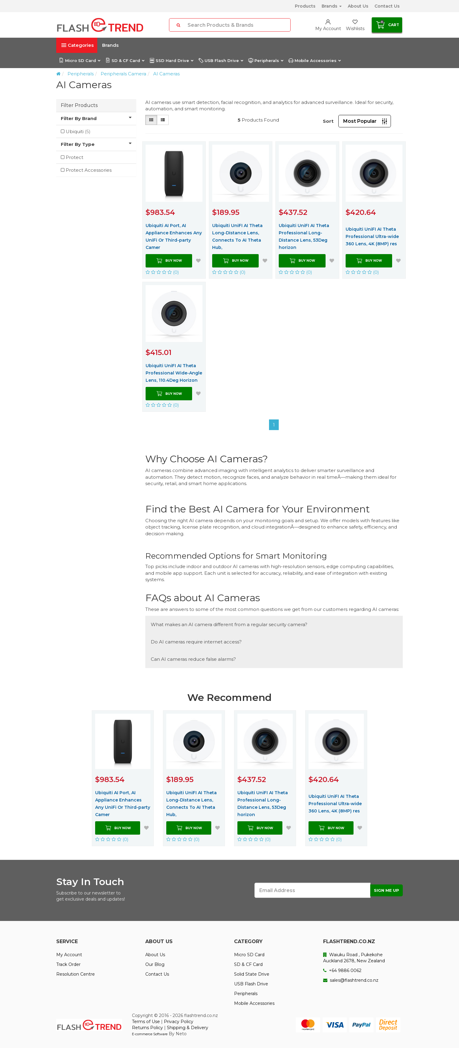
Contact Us (387, 6)
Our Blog (154, 964)
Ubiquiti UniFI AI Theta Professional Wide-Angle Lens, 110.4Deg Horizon (174, 373)
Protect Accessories (89, 170)
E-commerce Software (149, 1034)
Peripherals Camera (123, 74)
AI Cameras (166, 74)
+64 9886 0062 (342, 970)
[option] (122, 778)
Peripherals (265, 60)
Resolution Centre (75, 974)
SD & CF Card (124, 60)
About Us (358, 6)
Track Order (68, 964)
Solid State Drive (251, 974)
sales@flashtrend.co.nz (350, 980)
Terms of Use (146, 1021)
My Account (69, 954)
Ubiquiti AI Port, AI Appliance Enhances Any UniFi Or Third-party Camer (174, 236)
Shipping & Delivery (187, 1027)
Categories (77, 45)
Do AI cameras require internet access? (196, 642)
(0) (162, 272)
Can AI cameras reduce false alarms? (193, 659)
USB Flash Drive (220, 60)
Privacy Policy (178, 1021)
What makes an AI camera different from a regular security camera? (229, 624)
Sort (328, 121)
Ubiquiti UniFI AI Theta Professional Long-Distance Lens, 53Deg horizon (304, 236)
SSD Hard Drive (171, 60)
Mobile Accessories (314, 60)
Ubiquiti (78, 131)
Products (305, 6)
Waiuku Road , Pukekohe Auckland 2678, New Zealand (354, 958)
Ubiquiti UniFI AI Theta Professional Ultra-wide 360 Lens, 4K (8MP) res (372, 236)
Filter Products (79, 105)
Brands (332, 6)
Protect (74, 157)
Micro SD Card (79, 60)
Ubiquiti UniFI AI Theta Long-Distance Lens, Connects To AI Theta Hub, (237, 236)
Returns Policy (147, 1027)
